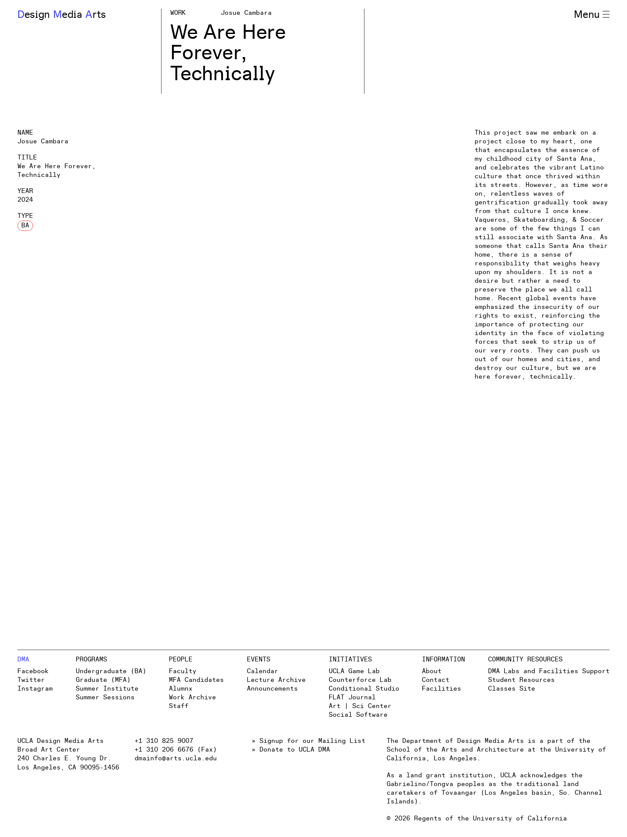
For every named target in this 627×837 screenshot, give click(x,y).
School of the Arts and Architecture (455, 749)
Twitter (31, 680)
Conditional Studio (364, 688)
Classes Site (511, 688)
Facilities (441, 688)
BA (25, 225)
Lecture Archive (276, 680)
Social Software (358, 715)
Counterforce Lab (360, 680)
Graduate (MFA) (103, 680)
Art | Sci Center (360, 706)
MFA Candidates (196, 680)
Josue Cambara (246, 13)
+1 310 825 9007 (164, 741)
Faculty (182, 671)
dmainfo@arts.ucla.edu (176, 758)
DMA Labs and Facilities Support (549, 671)
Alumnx (180, 688)
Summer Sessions (105, 697)
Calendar (262, 671)
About (432, 671)
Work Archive (192, 697)
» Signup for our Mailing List (308, 741)
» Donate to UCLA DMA (291, 749)
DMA (23, 659)
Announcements (272, 688)
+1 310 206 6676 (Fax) (176, 749)
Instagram (35, 688)
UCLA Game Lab (354, 671)
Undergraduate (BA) (111, 671)
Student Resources (521, 680)
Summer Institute (107, 688)
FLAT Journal (352, 697)
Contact (435, 680)
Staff (179, 706)
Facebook (33, 671)
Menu (592, 15)
